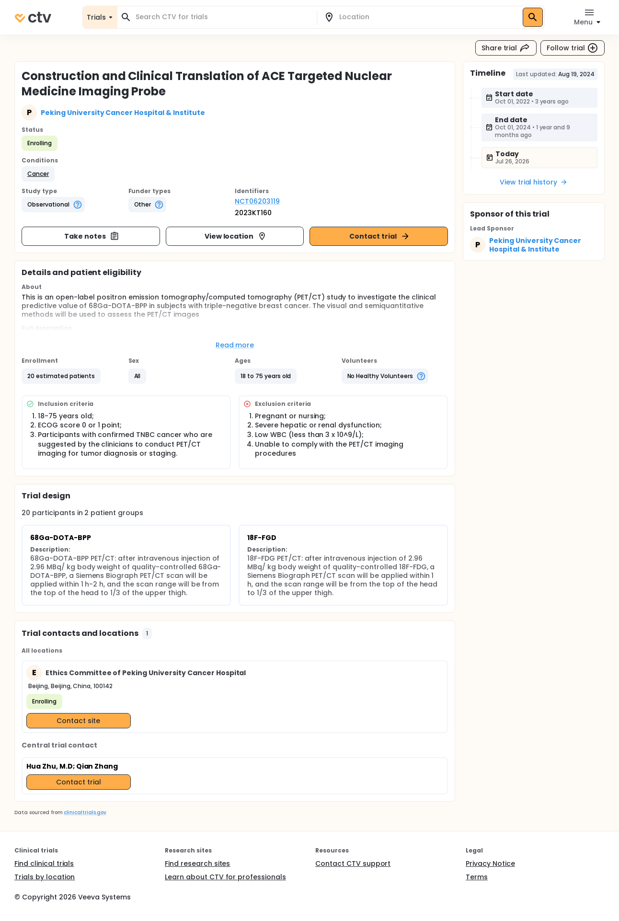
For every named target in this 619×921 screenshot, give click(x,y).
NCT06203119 (257, 201)
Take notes (91, 236)
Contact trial (379, 236)
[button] (38, 174)
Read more (235, 345)
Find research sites (197, 863)
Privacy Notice (490, 863)
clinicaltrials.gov (85, 812)
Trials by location (44, 877)
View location (236, 236)
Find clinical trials (44, 863)
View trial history (534, 182)
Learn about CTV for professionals (225, 877)
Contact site (78, 720)
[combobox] (223, 17)
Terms (477, 877)
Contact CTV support (352, 863)
